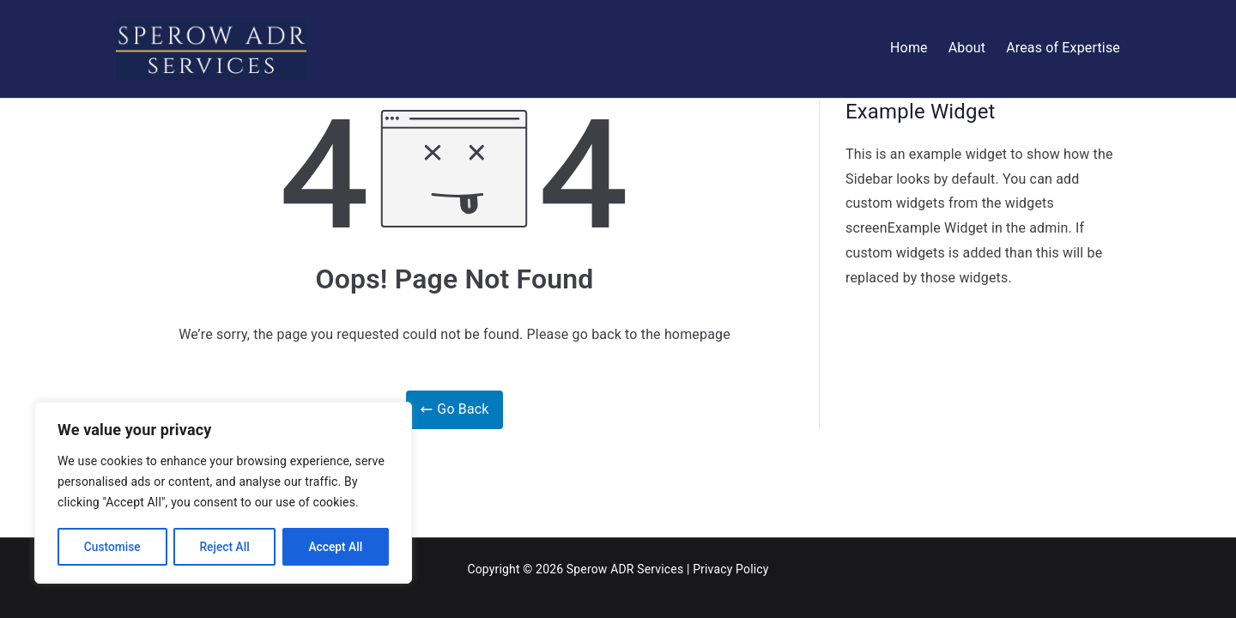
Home (909, 47)
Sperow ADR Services (624, 569)
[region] (223, 493)
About (966, 47)
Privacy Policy (730, 569)
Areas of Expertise (1063, 47)
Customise (112, 547)
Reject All (224, 547)
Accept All (335, 547)
